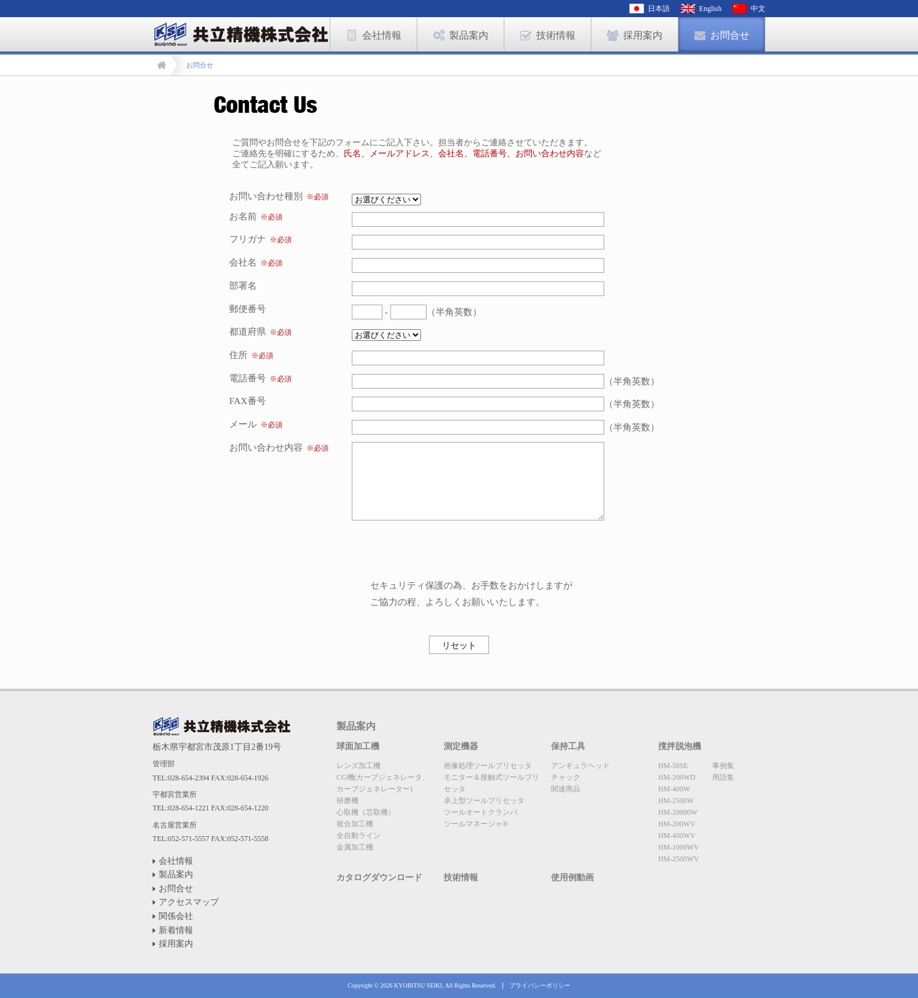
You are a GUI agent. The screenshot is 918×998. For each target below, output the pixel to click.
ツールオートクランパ (480, 812)
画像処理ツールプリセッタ (488, 765)
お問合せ (176, 888)
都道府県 (247, 331)
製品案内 (176, 874)
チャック (565, 777)
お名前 (243, 216)
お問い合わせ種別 (278, 196)
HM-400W (674, 789)
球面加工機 (357, 746)
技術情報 (461, 877)
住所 (238, 354)
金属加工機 (354, 847)
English (710, 8)
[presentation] (445, 553)
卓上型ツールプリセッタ (484, 800)
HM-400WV (677, 835)
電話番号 (247, 378)
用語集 (723, 777)
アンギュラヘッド (580, 765)
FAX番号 (247, 400)
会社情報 (176, 861)
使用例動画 (572, 877)
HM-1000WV (678, 847)
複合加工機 (354, 824)
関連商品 (565, 789)
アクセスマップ (189, 902)
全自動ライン (358, 835)
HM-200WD (677, 777)
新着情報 (176, 930)
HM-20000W (677, 812)
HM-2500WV (678, 859)
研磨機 (347, 800)
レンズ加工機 (358, 765)
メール (243, 424)
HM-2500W (676, 800)
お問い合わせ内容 (266, 447)
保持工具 (568, 746)
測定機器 (461, 746)
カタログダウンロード (379, 877)
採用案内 (176, 943)
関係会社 (176, 916)
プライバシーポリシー (540, 986)
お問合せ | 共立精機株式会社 (241, 34)
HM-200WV (677, 824)
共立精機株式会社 (221, 726)
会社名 (243, 262)
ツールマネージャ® (476, 824)
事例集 (723, 765)
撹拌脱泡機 (679, 746)
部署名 (243, 285)
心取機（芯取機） (365, 812)
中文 (758, 8)
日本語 (659, 8)
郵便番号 (247, 308)
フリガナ (247, 239)
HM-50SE (673, 765)
